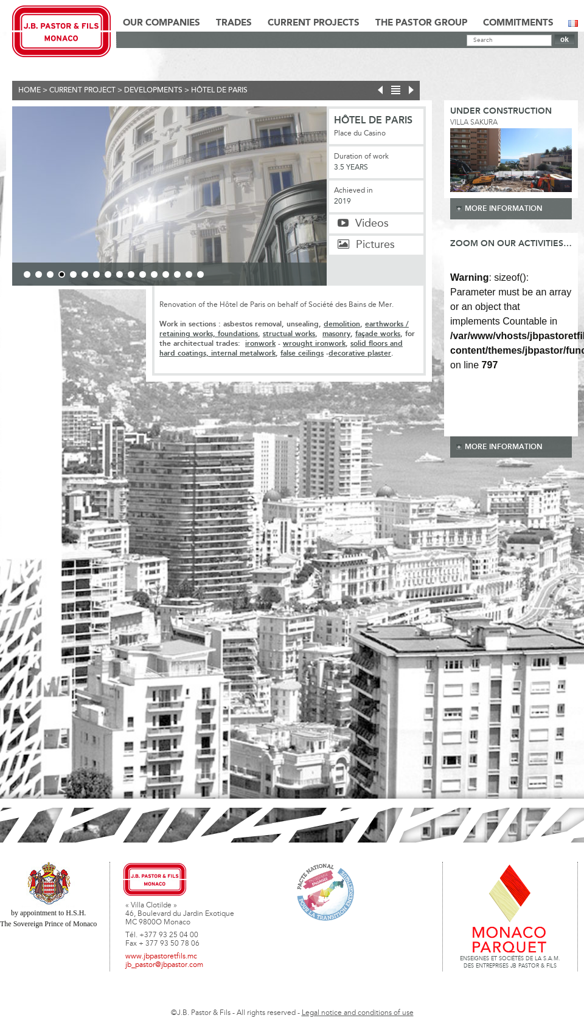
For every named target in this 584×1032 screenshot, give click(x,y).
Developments (153, 90)
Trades (234, 23)
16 (200, 274)
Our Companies (161, 23)
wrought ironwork (314, 344)
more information (504, 209)
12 (154, 274)
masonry (336, 334)
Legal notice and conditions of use (358, 1013)
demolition (342, 324)
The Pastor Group (421, 23)
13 (165, 274)
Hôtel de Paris (219, 90)
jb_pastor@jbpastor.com (164, 965)
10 (131, 274)
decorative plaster (359, 353)
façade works (377, 334)
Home (29, 90)
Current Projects (314, 23)
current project (82, 90)
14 (177, 274)
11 (142, 274)
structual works (289, 334)
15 (189, 274)
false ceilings (302, 353)
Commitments (518, 23)
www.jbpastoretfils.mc (161, 956)
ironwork (260, 344)
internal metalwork (242, 353)
